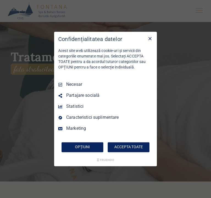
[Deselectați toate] (150, 38)
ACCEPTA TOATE (128, 147)
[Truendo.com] (105, 160)
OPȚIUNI (82, 147)
